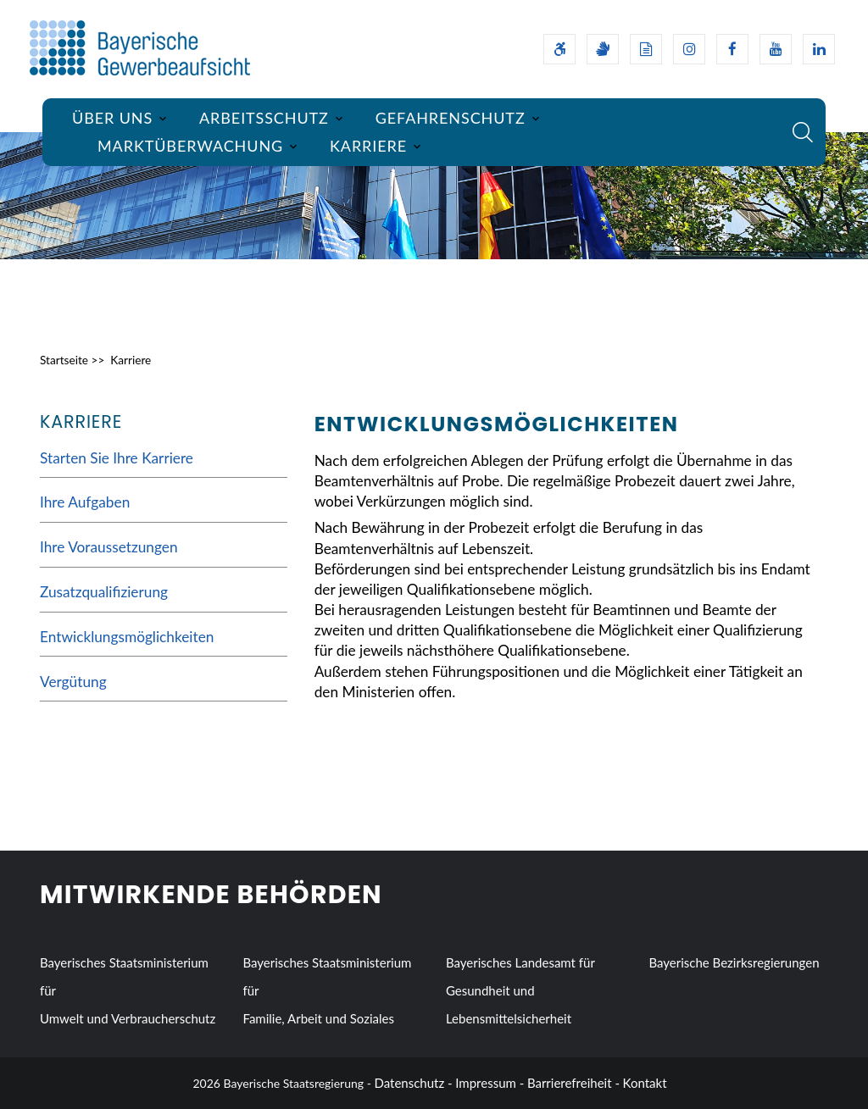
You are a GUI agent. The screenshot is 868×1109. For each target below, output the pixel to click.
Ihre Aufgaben (85, 502)
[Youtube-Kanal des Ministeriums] (776, 49)
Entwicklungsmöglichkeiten (127, 637)
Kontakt (645, 1082)
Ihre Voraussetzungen (109, 547)
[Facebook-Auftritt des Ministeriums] (732, 49)
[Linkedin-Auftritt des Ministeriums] (819, 49)
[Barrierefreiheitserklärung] (559, 49)
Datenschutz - (414, 1082)
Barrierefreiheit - (573, 1082)
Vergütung (73, 681)
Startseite (64, 360)
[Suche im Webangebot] (803, 132)
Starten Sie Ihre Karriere (116, 458)
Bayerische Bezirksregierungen (733, 962)
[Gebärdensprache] (603, 49)
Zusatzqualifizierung (104, 592)
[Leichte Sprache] (646, 49)
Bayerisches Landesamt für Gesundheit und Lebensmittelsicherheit (520, 990)
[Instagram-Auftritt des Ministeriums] (689, 49)
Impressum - (489, 1082)
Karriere (130, 360)
